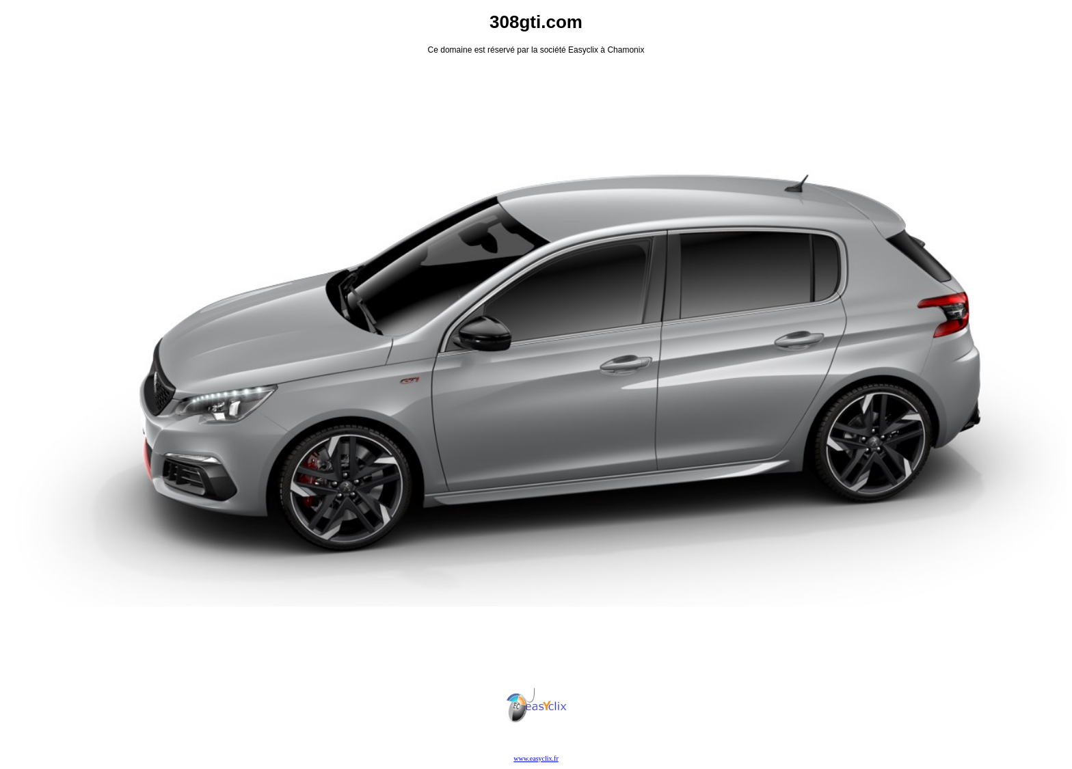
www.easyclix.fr (535, 758)
